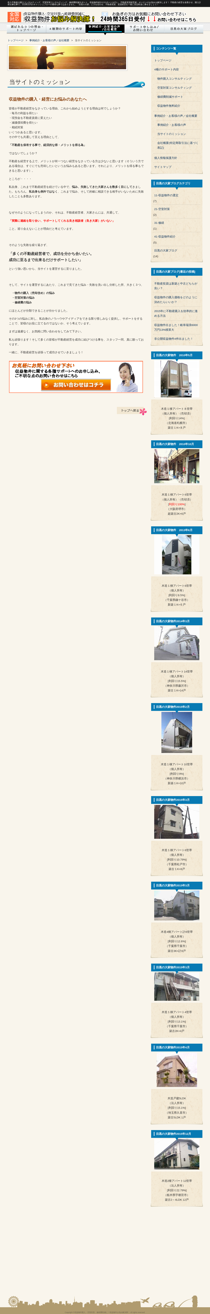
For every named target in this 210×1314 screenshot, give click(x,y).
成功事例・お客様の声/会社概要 (105, 29)
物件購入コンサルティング (174, 78)
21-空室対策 (162, 209)
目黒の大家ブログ (183, 29)
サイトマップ (162, 167)
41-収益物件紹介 (165, 236)
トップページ (26, 29)
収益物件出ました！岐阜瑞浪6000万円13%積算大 (176, 327)
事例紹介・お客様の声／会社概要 (49, 40)
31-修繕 (159, 222)
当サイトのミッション (171, 133)
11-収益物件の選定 (166, 195)
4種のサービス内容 (66, 29)
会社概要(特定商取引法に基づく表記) (178, 145)
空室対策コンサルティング (174, 87)
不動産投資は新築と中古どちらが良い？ (175, 286)
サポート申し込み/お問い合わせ (143, 29)
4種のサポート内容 (166, 69)
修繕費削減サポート (170, 96)
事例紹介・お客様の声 (171, 124)
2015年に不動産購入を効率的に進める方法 (176, 313)
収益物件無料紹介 (168, 105)
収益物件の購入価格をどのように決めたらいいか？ (175, 300)
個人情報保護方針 (165, 158)
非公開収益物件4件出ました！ (173, 338)
